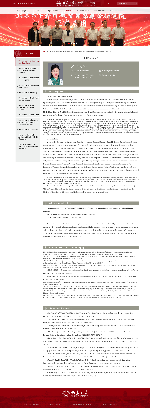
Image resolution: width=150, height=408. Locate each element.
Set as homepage (18, 3)
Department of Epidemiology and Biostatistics (89, 51)
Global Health (83, 11)
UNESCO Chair (98, 11)
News (37, 11)
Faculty (68, 11)
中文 (107, 3)
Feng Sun (109, 51)
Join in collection (30, 3)
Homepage (21, 11)
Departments (52, 11)
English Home (61, 51)
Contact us (113, 11)
